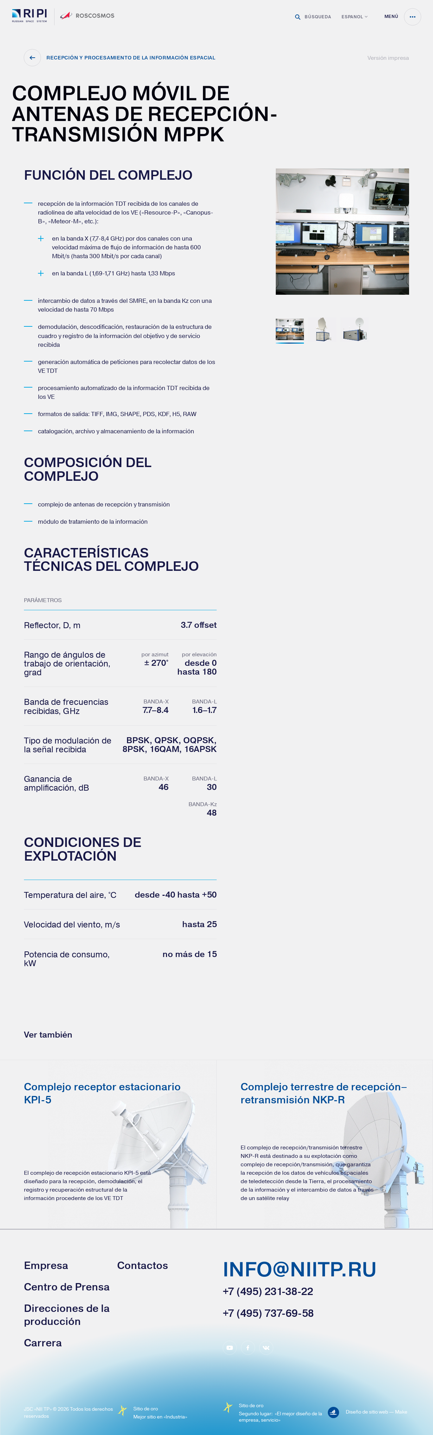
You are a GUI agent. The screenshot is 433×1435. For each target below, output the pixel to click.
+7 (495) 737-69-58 (268, 1313)
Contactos (142, 1265)
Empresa (46, 1265)
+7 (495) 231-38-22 (268, 1291)
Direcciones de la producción (67, 1315)
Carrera (43, 1343)
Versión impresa (388, 58)
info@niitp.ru (300, 1270)
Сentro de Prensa (67, 1287)
